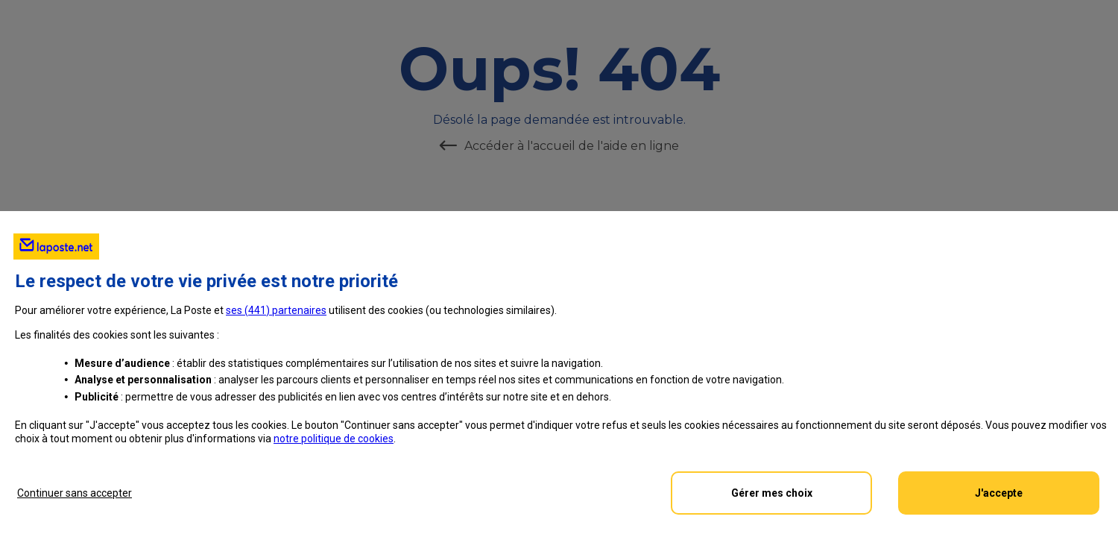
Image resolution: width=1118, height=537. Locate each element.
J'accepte (999, 493)
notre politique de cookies (334, 439)
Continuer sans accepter (74, 493)
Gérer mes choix (771, 493)
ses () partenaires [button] (276, 310)
